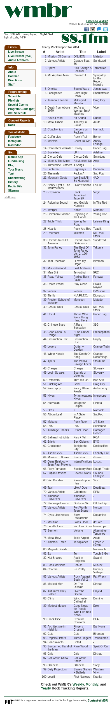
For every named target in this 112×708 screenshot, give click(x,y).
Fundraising (16, 161)
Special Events (18, 104)
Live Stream (16, 51)
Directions (15, 80)
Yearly (46, 688)
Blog (11, 165)
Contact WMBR (98, 700)
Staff (11, 84)
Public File (15, 186)
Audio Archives (18, 60)
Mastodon (14, 145)
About (12, 71)
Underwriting (16, 178)
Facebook (14, 136)
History (13, 182)
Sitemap (13, 190)
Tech (11, 173)
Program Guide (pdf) (21, 109)
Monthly (92, 684)
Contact (13, 76)
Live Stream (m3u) (20, 56)
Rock (11, 125)
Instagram (15, 140)
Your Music (15, 169)
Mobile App (15, 156)
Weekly (78, 684)
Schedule (14, 96)
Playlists (14, 100)
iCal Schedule (17, 113)
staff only (10, 197)
